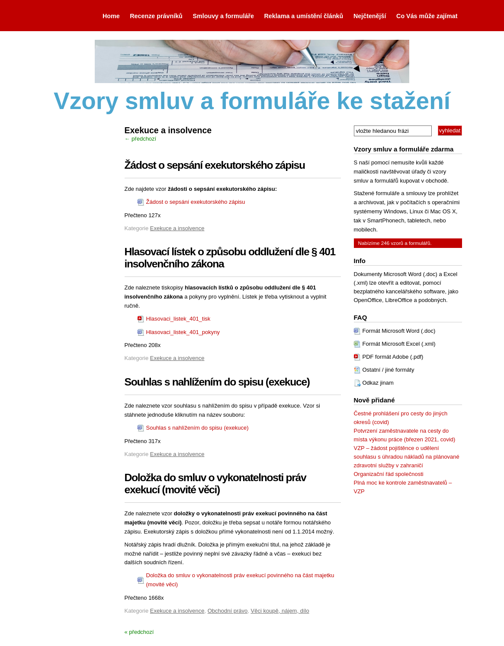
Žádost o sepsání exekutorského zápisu (215, 165)
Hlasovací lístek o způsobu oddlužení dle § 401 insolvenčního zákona (230, 258)
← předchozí (141, 138)
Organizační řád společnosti (389, 474)
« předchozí (139, 632)
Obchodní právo (228, 610)
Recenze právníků (156, 16)
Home (111, 16)
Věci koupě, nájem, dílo (280, 610)
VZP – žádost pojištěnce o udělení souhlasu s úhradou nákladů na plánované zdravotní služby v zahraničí (406, 457)
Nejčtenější (369, 16)
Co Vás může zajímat (426, 16)
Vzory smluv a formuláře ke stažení (252, 100)
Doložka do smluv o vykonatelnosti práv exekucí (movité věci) (215, 483)
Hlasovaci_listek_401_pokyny (183, 332)
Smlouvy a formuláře (223, 16)
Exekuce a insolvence (177, 228)
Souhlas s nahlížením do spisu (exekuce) (217, 382)
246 (385, 243)
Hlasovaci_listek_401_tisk (178, 318)
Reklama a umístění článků (303, 16)
